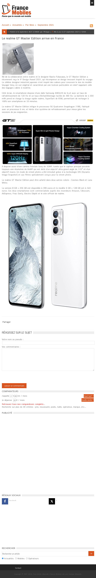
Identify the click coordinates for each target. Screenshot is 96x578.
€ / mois (20, 400)
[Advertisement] (20, 453)
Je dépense (7, 400)
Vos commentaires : (11, 346)
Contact (18, 568)
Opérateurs (33, 558)
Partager (6, 321)
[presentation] (23, 377)
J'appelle (5, 395)
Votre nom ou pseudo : (12, 339)
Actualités (17, 25)
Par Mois (29, 25)
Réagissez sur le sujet (17, 332)
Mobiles (21, 558)
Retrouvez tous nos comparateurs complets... (23, 404)
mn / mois (22, 395)
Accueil (5, 25)
